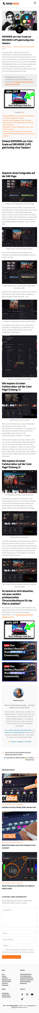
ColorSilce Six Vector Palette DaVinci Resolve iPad (19, 807)
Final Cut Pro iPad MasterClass (15, 732)
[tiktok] (22, 999)
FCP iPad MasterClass (25, 976)
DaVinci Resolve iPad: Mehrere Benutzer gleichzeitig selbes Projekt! (18, 753)
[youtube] (32, 994)
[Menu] (35, 3)
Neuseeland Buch (6, 997)
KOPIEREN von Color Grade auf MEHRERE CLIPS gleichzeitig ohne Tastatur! (18, 40)
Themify (13, 1007)
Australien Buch (6, 995)
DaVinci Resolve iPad (20, 47)
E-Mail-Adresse (8, 939)
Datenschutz (5, 985)
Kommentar (7, 910)
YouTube (13, 741)
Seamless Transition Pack (26, 979)
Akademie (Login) (6, 979)
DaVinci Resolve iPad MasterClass (20, 730)
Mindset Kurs (23, 983)
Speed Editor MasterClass (26, 978)
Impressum (5, 983)
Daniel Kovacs (7, 47)
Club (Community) (6, 981)
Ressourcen (5, 978)
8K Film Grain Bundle (25, 981)
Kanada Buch (5, 993)
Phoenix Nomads (14, 1005)
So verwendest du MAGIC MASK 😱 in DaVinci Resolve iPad (19, 759)
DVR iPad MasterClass (25, 974)
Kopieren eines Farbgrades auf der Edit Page (17, 120)
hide (22, 112)
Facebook (28, 741)
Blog (3, 974)
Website (5, 945)
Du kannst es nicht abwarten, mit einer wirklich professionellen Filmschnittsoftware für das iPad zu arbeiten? (19, 134)
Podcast (4, 976)
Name (5, 933)
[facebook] (22, 994)
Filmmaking (30, 47)
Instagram (20, 741)
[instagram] (27, 994)
